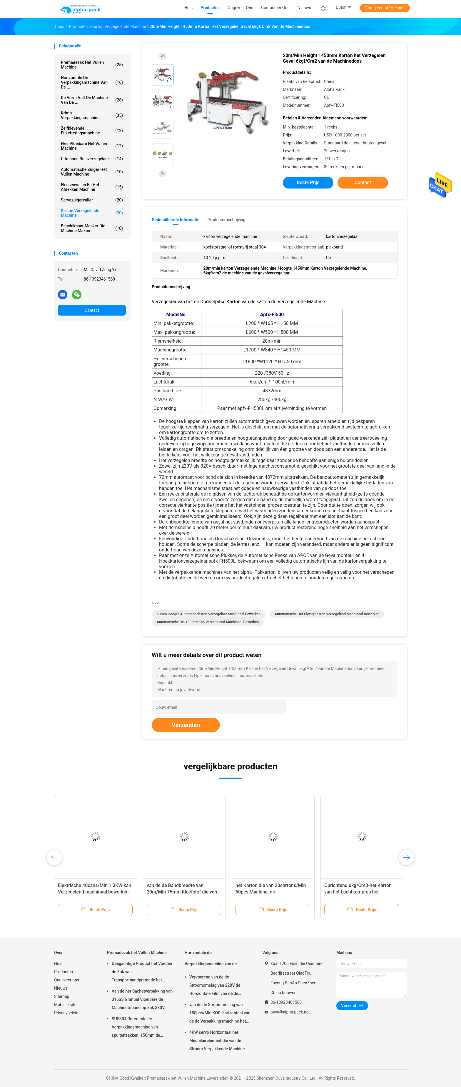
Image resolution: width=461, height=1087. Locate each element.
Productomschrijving (226, 219)
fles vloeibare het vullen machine (92, 146)
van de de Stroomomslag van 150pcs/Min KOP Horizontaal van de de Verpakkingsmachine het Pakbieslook (219, 1013)
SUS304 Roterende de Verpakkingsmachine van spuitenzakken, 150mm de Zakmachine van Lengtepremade (142, 1027)
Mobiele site (65, 1004)
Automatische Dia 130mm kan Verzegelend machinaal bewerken (208, 622)
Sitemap (61, 996)
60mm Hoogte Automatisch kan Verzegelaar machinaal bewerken (208, 614)
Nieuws (61, 988)
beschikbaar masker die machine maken (92, 228)
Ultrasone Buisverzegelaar (92, 159)
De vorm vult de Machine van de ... (92, 100)
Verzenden (186, 724)
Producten (63, 971)
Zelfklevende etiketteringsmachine (92, 130)
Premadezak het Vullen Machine (92, 64)
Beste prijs (308, 182)
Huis (58, 963)
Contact (92, 310)
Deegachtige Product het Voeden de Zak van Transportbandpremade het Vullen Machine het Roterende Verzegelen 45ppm (142, 972)
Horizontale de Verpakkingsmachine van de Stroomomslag (211, 961)
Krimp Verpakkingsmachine (92, 115)
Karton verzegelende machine (92, 213)
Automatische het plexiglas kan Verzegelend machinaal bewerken (327, 614)
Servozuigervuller (92, 200)
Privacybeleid (66, 1013)
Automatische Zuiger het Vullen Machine (92, 171)
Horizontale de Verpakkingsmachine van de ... (92, 82)
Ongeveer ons (66, 980)
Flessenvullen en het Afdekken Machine (92, 187)
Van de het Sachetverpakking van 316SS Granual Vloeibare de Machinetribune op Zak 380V (142, 999)
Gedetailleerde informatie (175, 219)
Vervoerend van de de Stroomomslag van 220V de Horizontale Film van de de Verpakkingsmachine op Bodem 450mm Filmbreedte (218, 986)
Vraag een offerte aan (385, 8)
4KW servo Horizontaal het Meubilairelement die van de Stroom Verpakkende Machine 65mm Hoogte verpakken (217, 1041)
